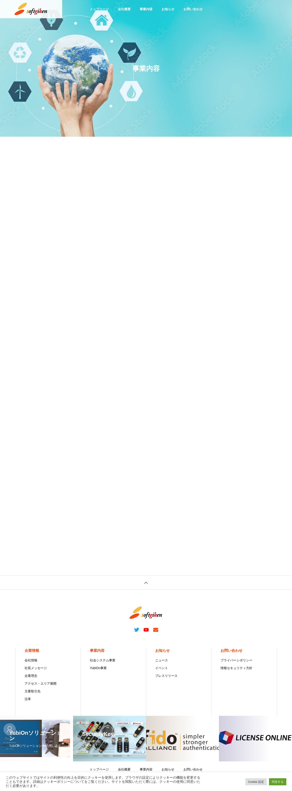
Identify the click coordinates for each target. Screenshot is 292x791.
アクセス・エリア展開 (40, 683)
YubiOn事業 (98, 668)
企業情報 (32, 650)
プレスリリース (166, 676)
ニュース (161, 660)
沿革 (28, 699)
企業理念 (31, 676)
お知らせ (168, 9)
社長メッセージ (36, 668)
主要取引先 (33, 691)
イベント (161, 668)
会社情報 (31, 660)
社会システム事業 (102, 660)
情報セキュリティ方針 (236, 668)
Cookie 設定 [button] (256, 781)
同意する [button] (278, 781)
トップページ (99, 9)
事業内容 (146, 9)
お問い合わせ (193, 9)
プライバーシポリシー (236, 660)
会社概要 (124, 9)
